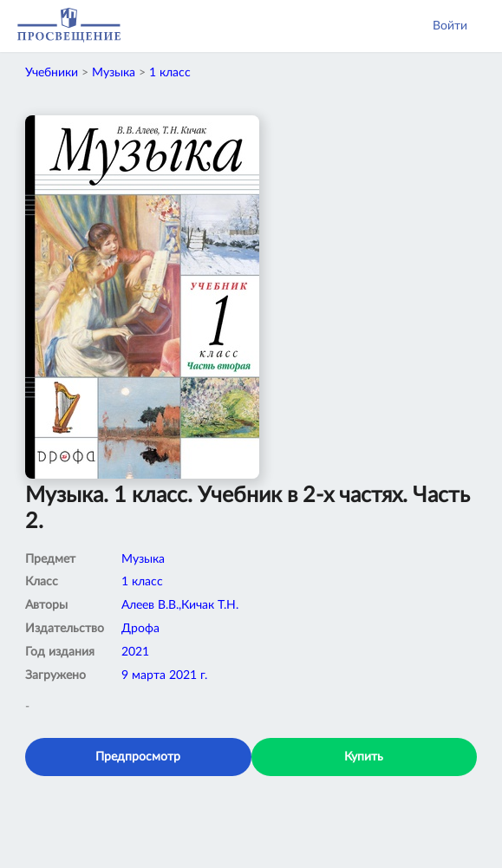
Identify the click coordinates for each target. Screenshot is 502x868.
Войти (450, 26)
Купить (363, 757)
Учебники (51, 73)
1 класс (170, 73)
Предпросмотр (137, 757)
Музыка (113, 73)
